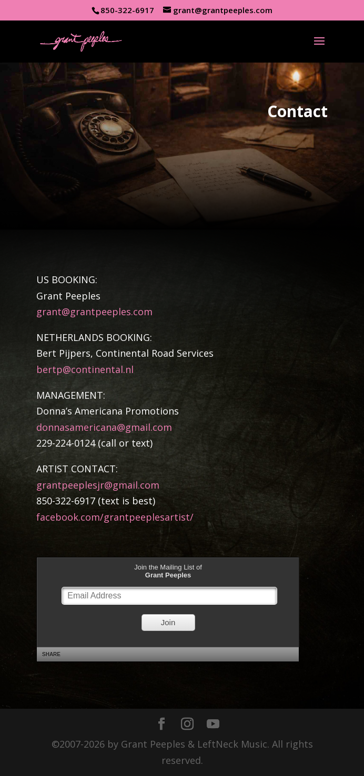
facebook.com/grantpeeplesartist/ (115, 517)
